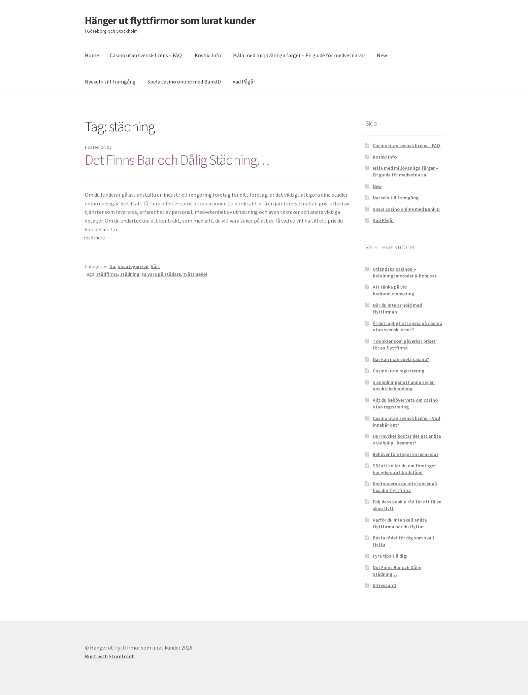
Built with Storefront (109, 656)
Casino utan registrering (398, 371)
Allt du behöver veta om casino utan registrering (405, 403)
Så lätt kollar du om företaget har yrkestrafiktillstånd (404, 469)
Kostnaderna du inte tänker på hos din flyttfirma (405, 487)
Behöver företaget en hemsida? (405, 454)
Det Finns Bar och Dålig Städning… (177, 159)
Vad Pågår (244, 81)
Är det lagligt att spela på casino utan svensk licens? (407, 326)
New (382, 55)
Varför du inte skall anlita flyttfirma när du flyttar (400, 523)
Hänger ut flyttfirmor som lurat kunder (170, 20)
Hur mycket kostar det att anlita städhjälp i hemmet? (407, 439)
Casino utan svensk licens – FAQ (146, 55)
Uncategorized (133, 266)
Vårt (155, 266)
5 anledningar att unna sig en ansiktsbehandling (404, 385)
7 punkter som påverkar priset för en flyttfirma (404, 344)
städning (129, 274)
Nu (112, 266)
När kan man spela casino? (401, 359)
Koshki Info (208, 55)
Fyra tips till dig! (390, 556)
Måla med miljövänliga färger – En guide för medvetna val (299, 55)
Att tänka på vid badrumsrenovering (393, 290)
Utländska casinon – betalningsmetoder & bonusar (404, 272)
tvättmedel (195, 274)
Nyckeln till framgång (110, 81)
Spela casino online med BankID (184, 81)
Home (92, 55)
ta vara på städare (161, 274)
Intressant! (384, 585)
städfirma (107, 274)
